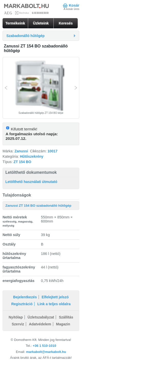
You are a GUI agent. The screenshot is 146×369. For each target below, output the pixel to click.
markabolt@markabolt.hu (46, 352)
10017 (53, 151)
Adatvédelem (40, 324)
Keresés (66, 23)
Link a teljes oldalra (54, 304)
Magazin (63, 324)
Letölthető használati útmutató (31, 182)
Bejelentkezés (25, 297)
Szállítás (66, 317)
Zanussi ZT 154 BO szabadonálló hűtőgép (38, 205)
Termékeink (15, 23)
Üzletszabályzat (41, 317)
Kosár (74, 5)
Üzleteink (41, 23)
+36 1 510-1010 (44, 346)
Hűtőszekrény (31, 156)
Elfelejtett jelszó (55, 297)
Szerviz (18, 324)
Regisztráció (21, 304)
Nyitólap (16, 317)
